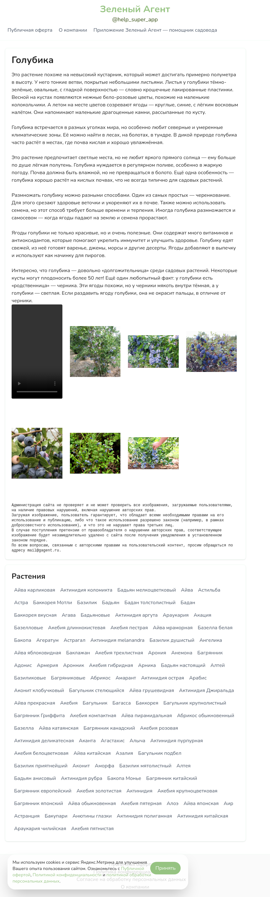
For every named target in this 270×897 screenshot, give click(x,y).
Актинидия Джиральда (206, 690)
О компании (73, 30)
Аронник (73, 665)
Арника (147, 665)
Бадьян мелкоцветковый (146, 590)
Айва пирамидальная (146, 715)
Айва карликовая (34, 590)
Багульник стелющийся (96, 690)
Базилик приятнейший (40, 765)
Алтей (217, 665)
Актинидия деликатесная (44, 740)
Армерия (47, 665)
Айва (187, 590)
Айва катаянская (59, 728)
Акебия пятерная (141, 803)
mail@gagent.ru (43, 550)
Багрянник (210, 652)
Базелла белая (215, 627)
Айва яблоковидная (37, 652)
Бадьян (110, 602)
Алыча (137, 740)
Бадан (188, 602)
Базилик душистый (172, 640)
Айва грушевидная (151, 690)
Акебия (69, 703)
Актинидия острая (162, 677)
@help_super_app (135, 19)
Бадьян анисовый (35, 778)
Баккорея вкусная (35, 615)
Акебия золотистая (99, 790)
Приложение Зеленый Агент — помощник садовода (155, 30)
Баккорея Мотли (52, 602)
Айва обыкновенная (92, 803)
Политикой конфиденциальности (67, 875)
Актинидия (139, 790)
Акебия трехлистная (119, 652)
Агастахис (112, 740)
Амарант (125, 677)
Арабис (198, 677)
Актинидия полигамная (144, 816)
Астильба (209, 590)
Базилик (87, 602)
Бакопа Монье (124, 778)
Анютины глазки (92, 816)
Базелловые (28, 627)
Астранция (27, 816)
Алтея (184, 765)
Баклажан (78, 652)
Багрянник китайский (171, 778)
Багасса (122, 703)
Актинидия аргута (136, 615)
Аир (228, 803)
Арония (157, 652)
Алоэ (172, 803)
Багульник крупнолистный (194, 703)
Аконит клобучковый (39, 690)
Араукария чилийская (40, 828)
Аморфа (104, 765)
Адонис (23, 665)
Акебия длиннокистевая (76, 627)
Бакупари (56, 816)
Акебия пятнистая (92, 828)
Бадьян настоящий (183, 665)
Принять (165, 868)
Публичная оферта (30, 30)
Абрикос (100, 677)
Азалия (124, 753)
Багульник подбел (159, 753)
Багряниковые (68, 677)
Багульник (95, 703)
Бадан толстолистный (150, 602)
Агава (69, 615)
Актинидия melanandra (117, 640)
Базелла (24, 728)
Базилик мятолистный (145, 765)
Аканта (87, 740)
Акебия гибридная (111, 665)
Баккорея (147, 703)
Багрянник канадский (109, 728)
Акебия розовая (159, 728)
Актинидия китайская (202, 816)
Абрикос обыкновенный (205, 715)
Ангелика (210, 640)
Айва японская (201, 803)
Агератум (47, 640)
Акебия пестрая (129, 627)
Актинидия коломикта (86, 590)
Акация (202, 615)
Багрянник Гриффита (39, 715)
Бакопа (22, 640)
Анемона (181, 652)
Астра (21, 602)
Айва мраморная (173, 627)
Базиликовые (30, 677)
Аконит (81, 765)
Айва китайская (92, 753)
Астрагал (74, 640)
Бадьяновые (95, 615)
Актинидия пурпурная (176, 740)
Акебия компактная (93, 715)
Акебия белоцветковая (41, 753)
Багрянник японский (38, 803)
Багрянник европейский (42, 790)
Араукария (176, 615)
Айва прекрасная (34, 703)
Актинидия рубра (81, 778)
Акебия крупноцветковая (187, 790)
